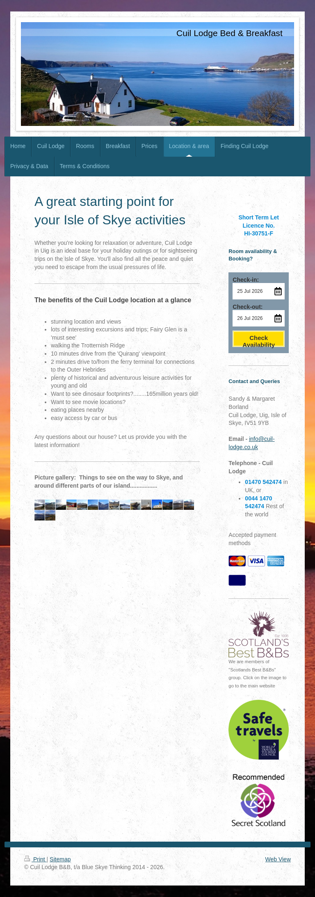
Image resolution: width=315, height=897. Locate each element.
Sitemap (60, 859)
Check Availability (258, 340)
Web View (278, 859)
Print (35, 859)
